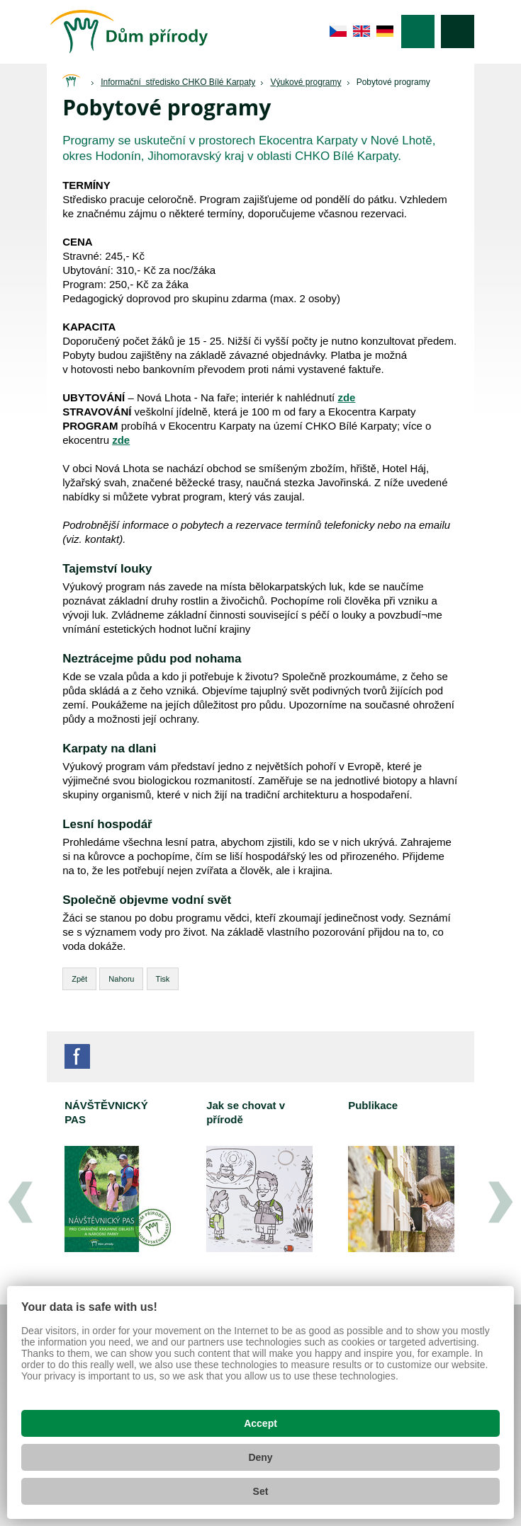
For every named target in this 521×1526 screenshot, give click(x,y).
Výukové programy (305, 82)
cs (338, 31)
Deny (260, 1457)
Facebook (77, 1056)
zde (121, 440)
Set (261, 1491)
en (362, 31)
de (385, 31)
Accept (260, 1423)
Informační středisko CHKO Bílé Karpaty (178, 82)
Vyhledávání (457, 31)
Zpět (79, 979)
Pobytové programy (393, 82)
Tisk (163, 979)
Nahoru (121, 979)
